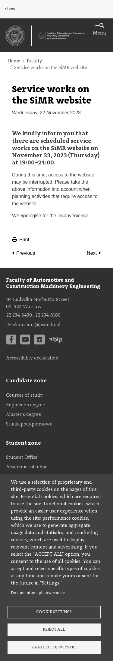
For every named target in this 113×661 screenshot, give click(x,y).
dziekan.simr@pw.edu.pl (33, 325)
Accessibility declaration (32, 358)
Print (20, 239)
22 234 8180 (48, 315)
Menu (99, 30)
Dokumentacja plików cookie (38, 593)
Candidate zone (26, 380)
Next (92, 253)
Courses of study (24, 395)
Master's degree (23, 414)
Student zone (23, 443)
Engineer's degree (25, 405)
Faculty (34, 61)
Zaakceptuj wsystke (54, 647)
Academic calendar (26, 467)
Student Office (21, 457)
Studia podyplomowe (29, 424)
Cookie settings (54, 612)
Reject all (54, 630)
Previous (25, 253)
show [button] (10, 9)
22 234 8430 (19, 315)
